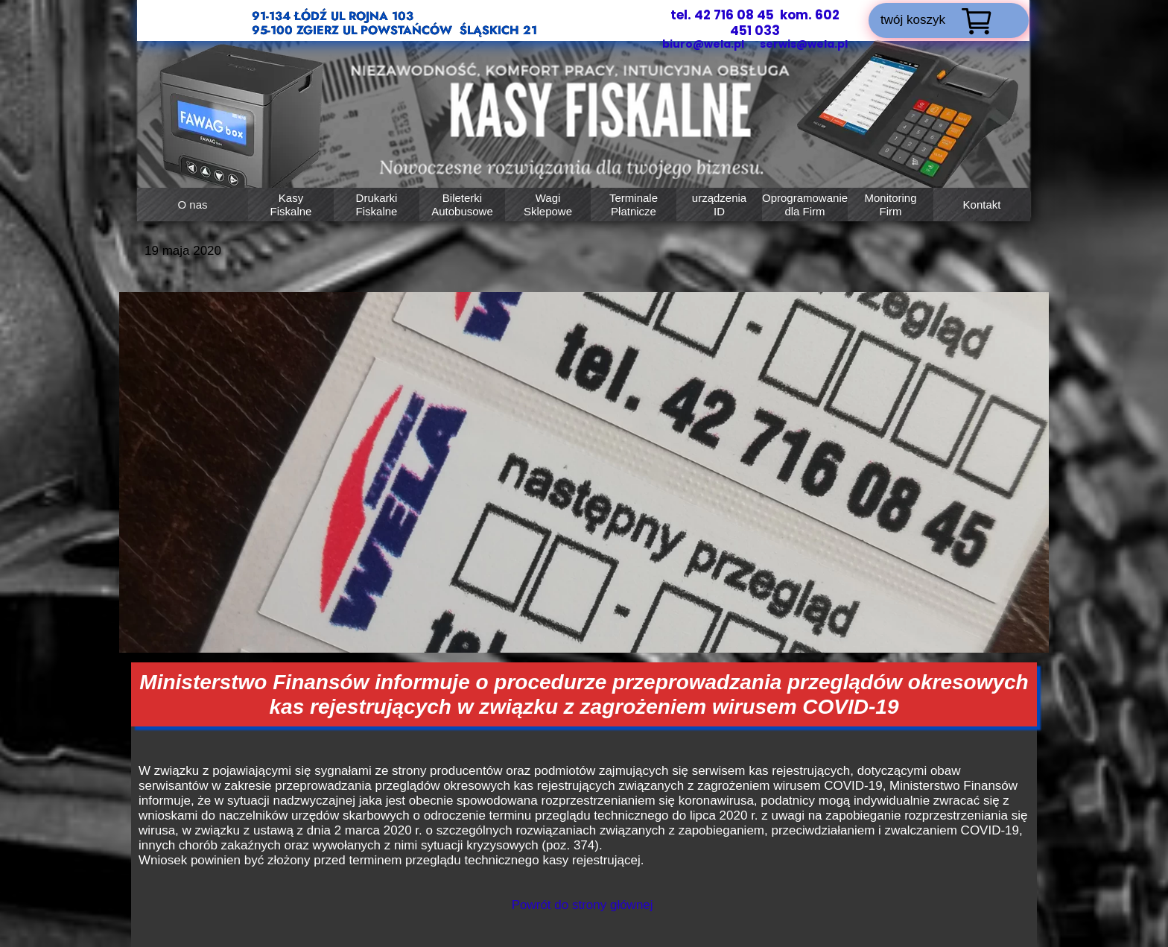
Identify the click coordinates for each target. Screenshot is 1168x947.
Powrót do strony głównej (582, 905)
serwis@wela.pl (804, 44)
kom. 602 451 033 (785, 22)
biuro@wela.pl (704, 44)
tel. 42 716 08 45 (722, 15)
